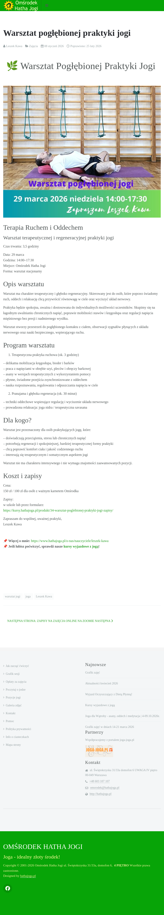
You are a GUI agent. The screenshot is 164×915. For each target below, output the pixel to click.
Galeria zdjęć (14, 705)
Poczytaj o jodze (16, 689)
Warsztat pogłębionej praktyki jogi (67, 33)
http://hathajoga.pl (100, 793)
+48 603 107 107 (99, 781)
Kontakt (10, 713)
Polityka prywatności (18, 729)
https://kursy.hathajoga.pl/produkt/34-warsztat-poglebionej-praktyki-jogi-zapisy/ (58, 510)
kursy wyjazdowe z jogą (81, 546)
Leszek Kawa (44, 596)
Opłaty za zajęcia (16, 681)
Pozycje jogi (13, 697)
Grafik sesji (13, 673)
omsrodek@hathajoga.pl (104, 787)
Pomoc (10, 721)
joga (28, 596)
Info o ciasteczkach (17, 737)
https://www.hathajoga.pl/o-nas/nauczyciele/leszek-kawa (69, 541)
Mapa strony (13, 744)
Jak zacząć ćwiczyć (17, 666)
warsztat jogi (13, 596)
